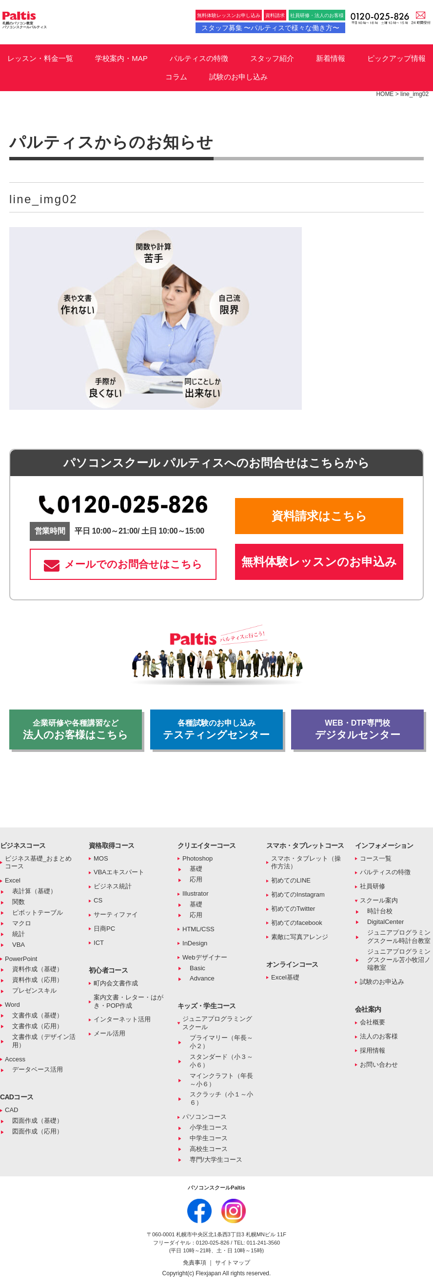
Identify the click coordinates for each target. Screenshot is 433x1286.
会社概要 (372, 1022)
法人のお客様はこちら (75, 729)
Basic (197, 968)
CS (98, 900)
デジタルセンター (357, 729)
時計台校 (380, 911)
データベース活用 (37, 1069)
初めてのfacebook (296, 922)
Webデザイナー (204, 957)
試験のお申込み (382, 981)
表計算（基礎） (34, 891)
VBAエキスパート (119, 872)
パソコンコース (204, 1116)
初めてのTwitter (293, 908)
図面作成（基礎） (37, 1120)
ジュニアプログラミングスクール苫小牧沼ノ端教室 (399, 960)
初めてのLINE (291, 880)
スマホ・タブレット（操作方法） (306, 862)
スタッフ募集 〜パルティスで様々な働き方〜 (270, 28)
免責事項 (195, 1262)
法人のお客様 (379, 1036)
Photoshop (197, 858)
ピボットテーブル (37, 912)
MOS (101, 858)
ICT (99, 942)
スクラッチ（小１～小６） (221, 1098)
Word (12, 1004)
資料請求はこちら (319, 515)
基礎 (196, 868)
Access (15, 1059)
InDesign (194, 943)
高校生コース (209, 1148)
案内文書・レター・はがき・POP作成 (128, 1001)
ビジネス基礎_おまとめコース (38, 862)
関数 (18, 901)
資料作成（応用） (37, 979)
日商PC (104, 928)
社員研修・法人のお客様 (317, 15)
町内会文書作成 (116, 983)
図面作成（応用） (37, 1131)
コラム (176, 77)
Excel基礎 (285, 977)
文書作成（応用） (37, 1026)
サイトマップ (232, 1262)
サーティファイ (116, 914)
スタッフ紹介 (272, 58)
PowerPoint (21, 958)
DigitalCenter (385, 921)
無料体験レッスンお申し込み (228, 15)
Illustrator (195, 893)
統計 (18, 934)
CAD (11, 1109)
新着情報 (330, 58)
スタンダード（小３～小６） (221, 1061)
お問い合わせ (379, 1064)
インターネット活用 (122, 1019)
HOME (385, 94)
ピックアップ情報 (396, 58)
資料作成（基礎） (37, 969)
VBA (18, 944)
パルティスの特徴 (199, 58)
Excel (12, 880)
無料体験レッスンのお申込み (319, 561)
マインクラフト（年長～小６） (221, 1080)
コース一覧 (376, 858)
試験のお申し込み (238, 77)
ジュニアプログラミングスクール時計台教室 (399, 936)
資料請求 (275, 15)
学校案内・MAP (121, 58)
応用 (196, 879)
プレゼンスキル (34, 990)
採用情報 (372, 1050)
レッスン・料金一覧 (40, 58)
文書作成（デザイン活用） (44, 1041)
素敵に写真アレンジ (299, 937)
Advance (202, 978)
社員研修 (372, 886)
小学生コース (209, 1127)
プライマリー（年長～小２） (221, 1042)
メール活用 (109, 1033)
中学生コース (209, 1138)
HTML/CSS (198, 929)
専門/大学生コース (216, 1159)
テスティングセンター (216, 729)
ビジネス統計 (113, 886)
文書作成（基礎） (37, 1015)
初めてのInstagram (298, 894)
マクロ (21, 923)
